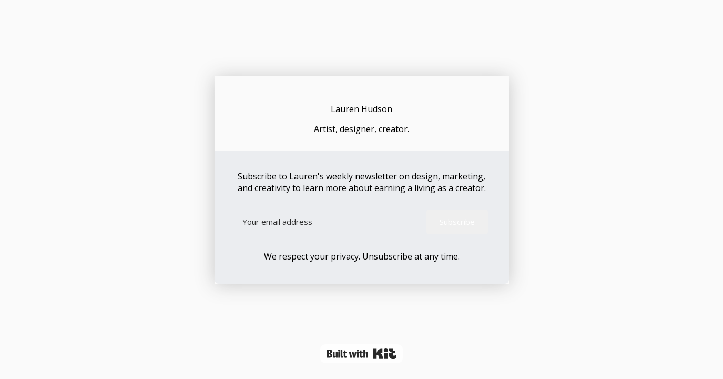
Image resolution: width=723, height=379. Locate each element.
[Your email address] (328, 222)
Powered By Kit (361, 353)
